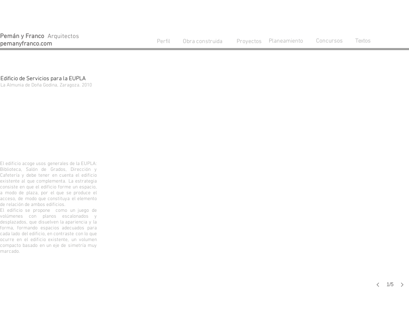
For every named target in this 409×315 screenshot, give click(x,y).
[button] (286, 190)
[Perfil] (163, 42)
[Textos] (362, 41)
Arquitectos (39, 36)
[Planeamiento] (287, 41)
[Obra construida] (202, 41)
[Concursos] (329, 41)
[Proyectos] (249, 42)
